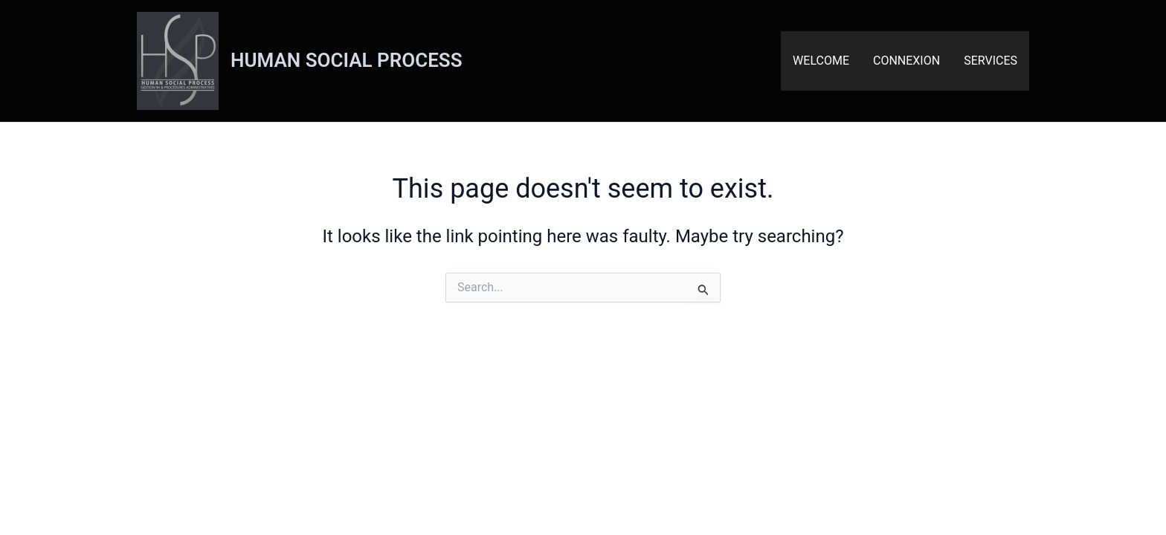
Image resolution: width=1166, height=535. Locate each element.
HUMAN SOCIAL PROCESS (347, 60)
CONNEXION (906, 61)
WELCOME (821, 61)
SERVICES (990, 61)
